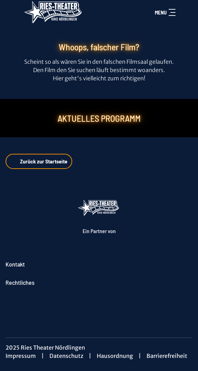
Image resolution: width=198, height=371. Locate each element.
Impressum (21, 355)
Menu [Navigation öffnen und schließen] (165, 12)
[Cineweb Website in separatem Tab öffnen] (99, 238)
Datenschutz (66, 355)
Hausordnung (115, 355)
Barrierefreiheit (167, 355)
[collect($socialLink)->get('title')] (99, 306)
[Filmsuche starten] (185, 12)
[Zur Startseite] (54, 12)
